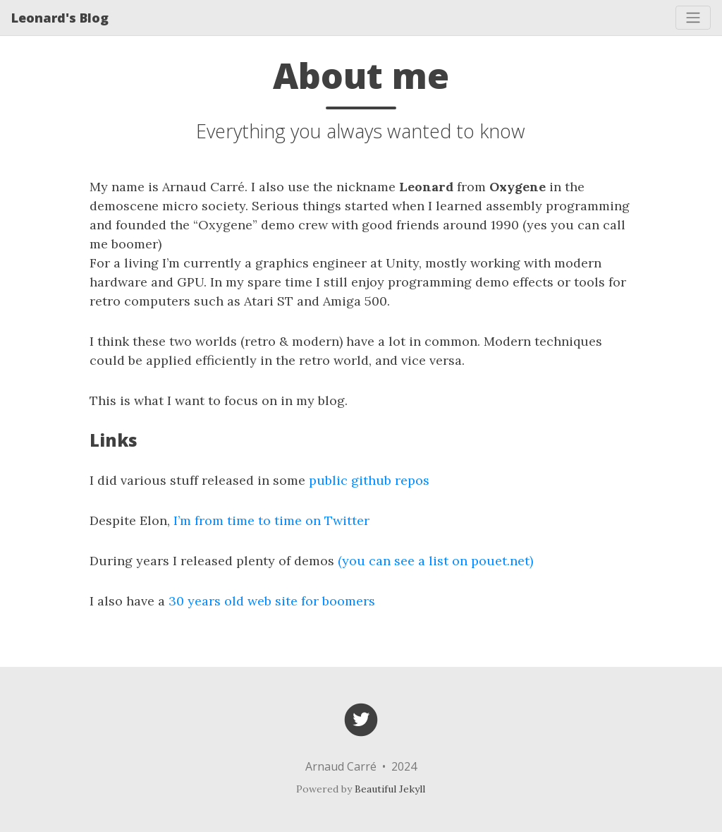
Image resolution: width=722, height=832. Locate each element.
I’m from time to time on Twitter (271, 520)
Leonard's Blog (60, 17)
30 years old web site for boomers (272, 601)
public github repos (369, 480)
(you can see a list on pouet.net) (435, 561)
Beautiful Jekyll (390, 789)
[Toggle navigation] (693, 18)
